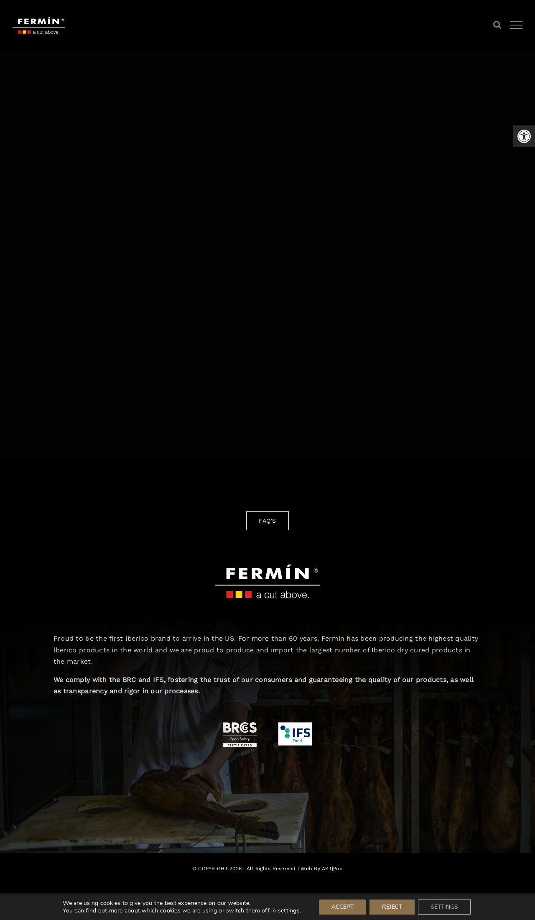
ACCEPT (342, 907)
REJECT (392, 907)
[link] (524, 136)
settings (289, 911)
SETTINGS (444, 907)
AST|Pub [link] (332, 868)
